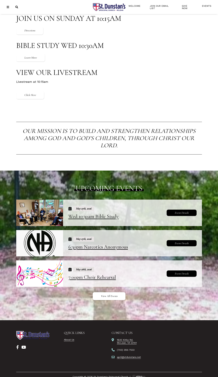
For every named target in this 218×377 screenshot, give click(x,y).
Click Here (30, 95)
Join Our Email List (159, 7)
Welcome (134, 6)
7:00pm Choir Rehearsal (92, 277)
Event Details (182, 212)
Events (206, 6)
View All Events (109, 296)
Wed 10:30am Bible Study (93, 216)
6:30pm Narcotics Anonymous (98, 247)
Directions (29, 30)
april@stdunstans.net (129, 357)
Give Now (184, 7)
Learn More (30, 57)
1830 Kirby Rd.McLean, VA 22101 (127, 341)
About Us (69, 339)
